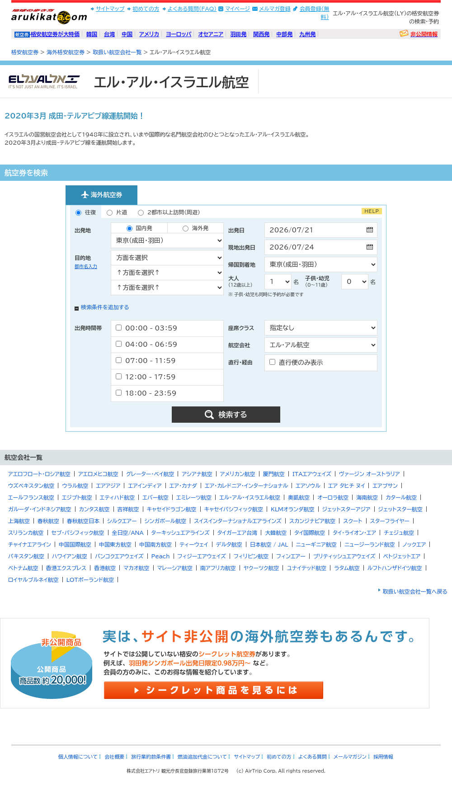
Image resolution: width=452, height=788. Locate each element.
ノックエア (414, 544)
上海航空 (19, 521)
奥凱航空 (299, 497)
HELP (371, 211)
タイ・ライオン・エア (354, 532)
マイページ (237, 8)
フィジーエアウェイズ (202, 556)
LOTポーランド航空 (90, 579)
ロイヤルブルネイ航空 (33, 579)
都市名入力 (86, 266)
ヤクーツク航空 (261, 568)
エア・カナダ (183, 485)
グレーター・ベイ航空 (150, 474)
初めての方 (145, 8)
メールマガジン (350, 756)
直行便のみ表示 (296, 362)
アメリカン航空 (237, 474)
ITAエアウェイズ (311, 474)
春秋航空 (48, 521)
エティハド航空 (117, 497)
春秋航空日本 (83, 521)
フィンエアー (290, 556)
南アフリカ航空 (218, 568)
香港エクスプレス (66, 568)
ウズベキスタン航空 (31, 485)
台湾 (109, 34)
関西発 (261, 34)
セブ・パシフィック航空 (78, 532)
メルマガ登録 (275, 8)
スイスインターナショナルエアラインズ (238, 521)
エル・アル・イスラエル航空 (249, 497)
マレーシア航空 (175, 568)
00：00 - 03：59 (146, 328)
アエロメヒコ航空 (98, 474)
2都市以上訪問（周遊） (169, 212)
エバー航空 (155, 497)
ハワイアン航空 (69, 556)
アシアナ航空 (197, 474)
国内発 (139, 228)
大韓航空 (276, 532)
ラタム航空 (347, 568)
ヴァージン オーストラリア (369, 474)
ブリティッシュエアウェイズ (344, 556)
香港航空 (105, 568)
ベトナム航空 (23, 568)
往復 (85, 212)
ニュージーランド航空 (369, 544)
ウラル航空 (75, 485)
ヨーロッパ (178, 34)
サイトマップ (110, 8)
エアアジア (108, 485)
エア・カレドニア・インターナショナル (246, 485)
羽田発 (238, 34)
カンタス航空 (94, 509)
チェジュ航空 (399, 532)
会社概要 (114, 756)
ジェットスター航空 (400, 509)
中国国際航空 (75, 544)
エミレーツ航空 (194, 497)
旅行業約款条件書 (151, 756)
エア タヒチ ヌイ (346, 485)
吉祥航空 (128, 509)
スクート (352, 521)
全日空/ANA (128, 532)
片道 (117, 212)
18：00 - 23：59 (146, 393)
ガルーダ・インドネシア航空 (39, 509)
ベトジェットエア (402, 556)
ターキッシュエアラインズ (180, 532)
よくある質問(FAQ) (192, 8)
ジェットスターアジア (346, 509)
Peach (160, 556)
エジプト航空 (77, 497)
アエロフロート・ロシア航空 (39, 474)
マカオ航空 (136, 568)
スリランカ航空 (26, 532)
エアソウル (308, 485)
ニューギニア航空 (316, 544)
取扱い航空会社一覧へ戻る (415, 591)
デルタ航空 (229, 544)
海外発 (195, 228)
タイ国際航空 (309, 532)
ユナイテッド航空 (306, 568)
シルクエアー (122, 521)
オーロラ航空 (332, 497)
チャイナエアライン (29, 544)
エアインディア (144, 485)
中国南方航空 (155, 544)
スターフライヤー (390, 521)
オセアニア (210, 34)
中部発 (284, 34)
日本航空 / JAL (269, 544)
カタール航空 (401, 497)
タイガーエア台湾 (237, 532)
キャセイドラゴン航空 (172, 509)
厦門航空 (274, 474)
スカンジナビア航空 (312, 521)
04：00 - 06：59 (146, 344)
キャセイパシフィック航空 (233, 509)
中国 (127, 34)
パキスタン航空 (26, 556)
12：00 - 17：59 (146, 376)
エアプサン (384, 485)
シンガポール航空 (166, 521)
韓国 (91, 34)
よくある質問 (312, 756)
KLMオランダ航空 (293, 509)
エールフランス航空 (31, 497)
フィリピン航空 (251, 556)
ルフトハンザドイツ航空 (394, 568)
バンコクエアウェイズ (119, 556)
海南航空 (367, 497)
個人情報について (78, 756)
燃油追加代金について (202, 756)
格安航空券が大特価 (55, 34)
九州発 (307, 34)
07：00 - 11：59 (146, 360)
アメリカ (149, 34)
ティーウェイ (193, 544)
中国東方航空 (115, 544)
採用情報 (383, 756)
